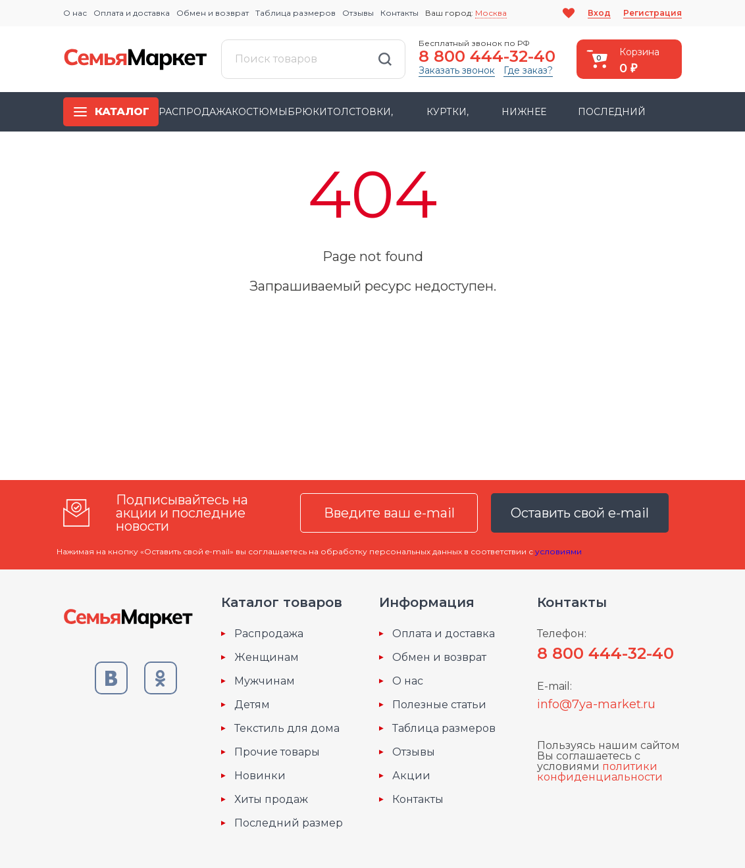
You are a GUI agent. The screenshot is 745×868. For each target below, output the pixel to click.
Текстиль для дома (287, 728)
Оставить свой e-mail (580, 513)
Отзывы (358, 13)
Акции (411, 776)
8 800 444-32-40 (487, 56)
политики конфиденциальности (600, 771)
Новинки (260, 776)
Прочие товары (277, 752)
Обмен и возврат (212, 13)
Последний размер (288, 823)
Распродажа (195, 112)
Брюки (307, 112)
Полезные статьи (439, 705)
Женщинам (266, 657)
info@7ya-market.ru (596, 704)
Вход (599, 13)
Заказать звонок (457, 70)
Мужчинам (264, 681)
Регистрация (652, 13)
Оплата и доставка (131, 13)
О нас (75, 13)
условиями (558, 551)
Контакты (399, 13)
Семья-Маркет (135, 59)
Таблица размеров (295, 13)
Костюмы (260, 112)
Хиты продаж (271, 799)
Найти (385, 59)
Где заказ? (528, 70)
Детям (252, 705)
